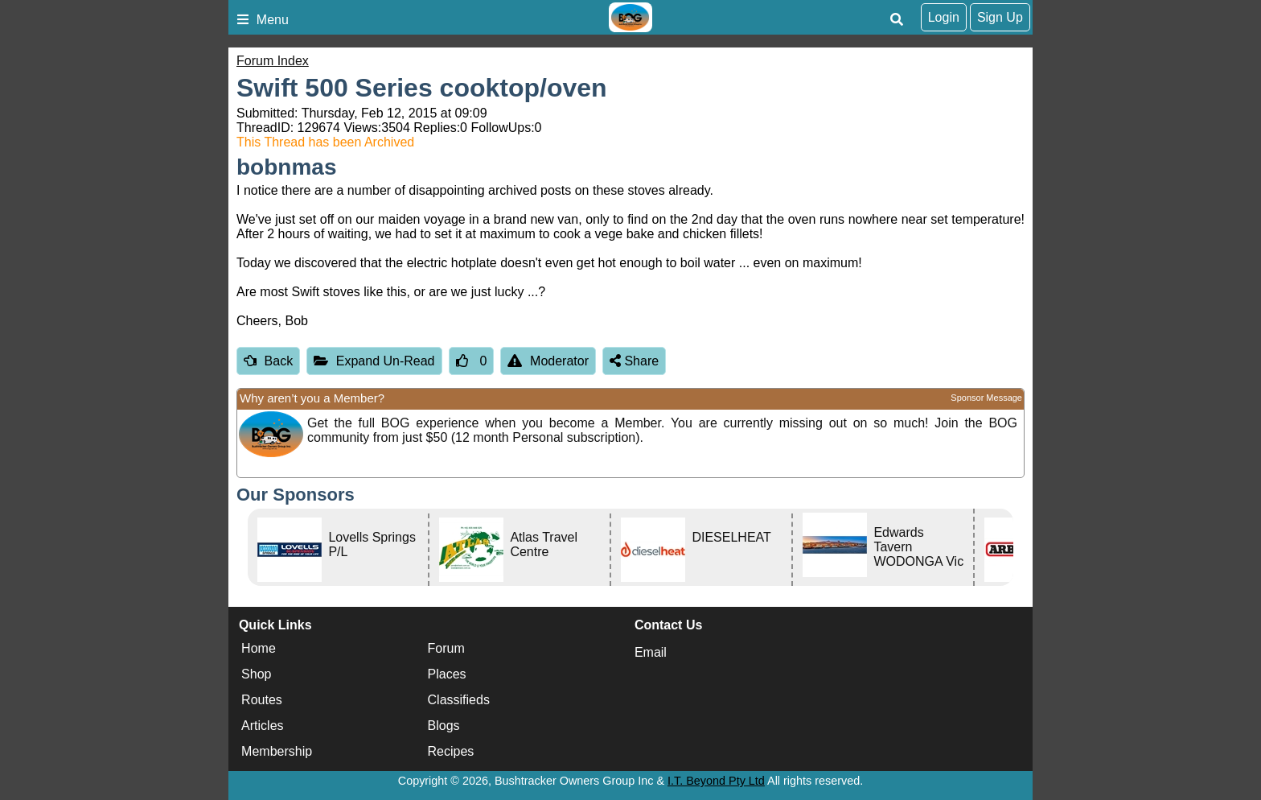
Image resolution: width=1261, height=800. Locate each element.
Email (651, 652)
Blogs (444, 725)
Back (268, 361)
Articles (262, 725)
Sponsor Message (986, 397)
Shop (256, 674)
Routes (261, 700)
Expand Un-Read (374, 361)
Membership (276, 751)
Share (634, 361)
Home (258, 648)
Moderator (548, 361)
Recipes (451, 751)
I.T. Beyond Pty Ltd (716, 780)
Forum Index (272, 61)
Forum (446, 648)
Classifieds (459, 700)
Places (447, 674)
